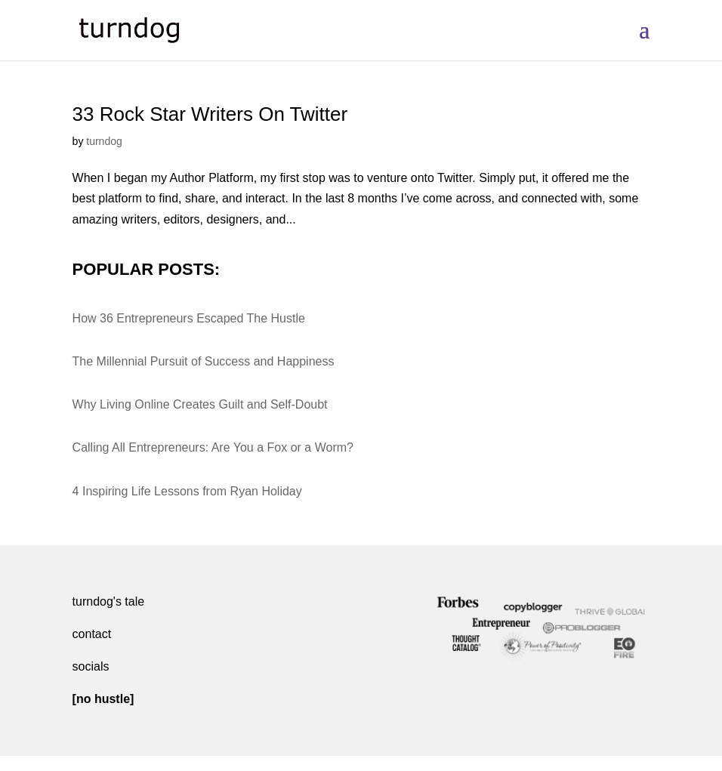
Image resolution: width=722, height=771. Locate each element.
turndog (104, 141)
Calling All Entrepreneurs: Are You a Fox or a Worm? (213, 447)
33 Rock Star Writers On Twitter (210, 114)
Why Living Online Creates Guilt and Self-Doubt (200, 404)
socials (91, 666)
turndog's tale (109, 601)
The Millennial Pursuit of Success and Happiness (204, 361)
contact (92, 634)
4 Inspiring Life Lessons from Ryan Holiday (187, 491)
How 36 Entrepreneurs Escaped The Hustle (189, 318)
